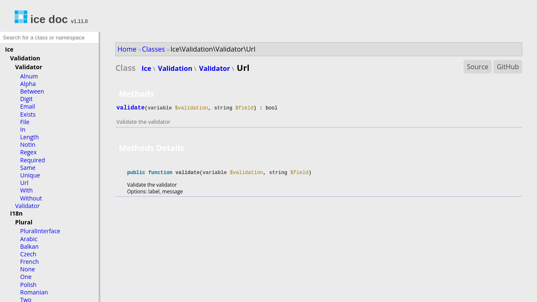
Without (31, 198)
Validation (25, 58)
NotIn (27, 144)
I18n (16, 213)
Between (32, 91)
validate (131, 107)
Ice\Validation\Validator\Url (212, 49)
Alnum (29, 76)
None (27, 269)
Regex (28, 152)
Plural (23, 222)
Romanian (34, 292)
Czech (28, 254)
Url (24, 183)
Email (27, 106)
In (23, 129)
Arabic (28, 239)
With (26, 190)
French (29, 262)
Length (29, 137)
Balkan (29, 246)
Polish (28, 285)
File (24, 122)
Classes (153, 49)
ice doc (41, 19)
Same (27, 168)
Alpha (28, 84)
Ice (9, 49)
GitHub (508, 66)
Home (126, 49)
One (25, 277)
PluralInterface (40, 231)
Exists (28, 114)
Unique (30, 175)
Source (477, 66)
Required (32, 160)
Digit (26, 99)
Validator (28, 67)
